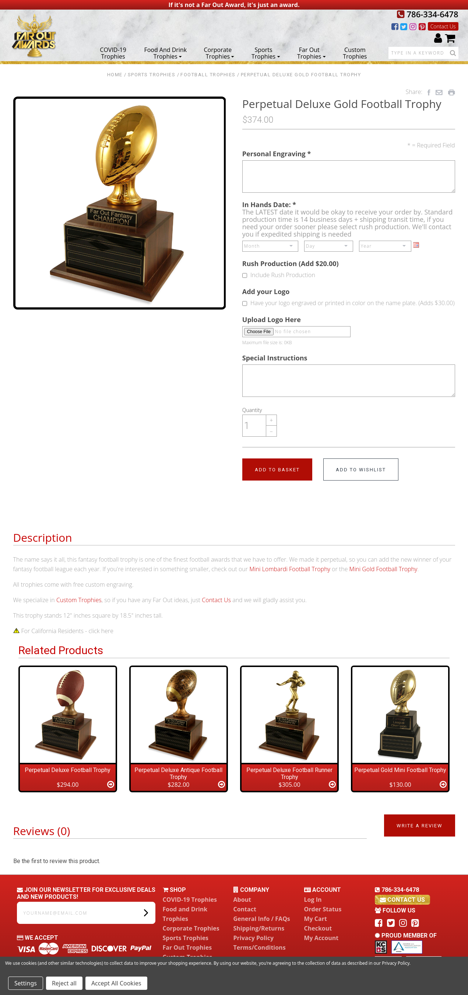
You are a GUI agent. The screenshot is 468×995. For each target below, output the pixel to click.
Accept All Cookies (116, 983)
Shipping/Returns (259, 928)
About (242, 900)
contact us (402, 899)
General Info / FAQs (261, 919)
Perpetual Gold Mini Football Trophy (400, 770)
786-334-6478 (427, 14)
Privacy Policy (253, 938)
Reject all (64, 983)
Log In (313, 900)
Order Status (323, 909)
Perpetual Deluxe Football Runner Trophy (289, 774)
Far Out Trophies (311, 53)
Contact (244, 909)
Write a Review (420, 825)
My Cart (315, 919)
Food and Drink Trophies (165, 53)
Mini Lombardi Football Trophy (289, 569)
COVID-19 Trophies (113, 53)
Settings (25, 983)
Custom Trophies (355, 53)
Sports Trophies (265, 53)
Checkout (318, 928)
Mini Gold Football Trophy (383, 569)
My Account (321, 938)
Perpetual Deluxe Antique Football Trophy (178, 774)
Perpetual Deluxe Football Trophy (67, 770)
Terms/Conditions (259, 947)
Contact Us (443, 26)
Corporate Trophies (219, 53)
